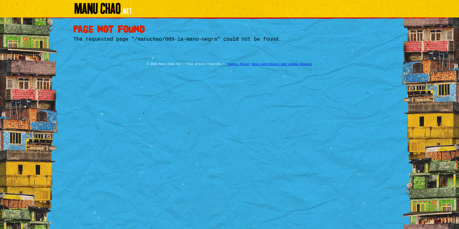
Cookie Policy (239, 64)
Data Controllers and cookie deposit (282, 64)
